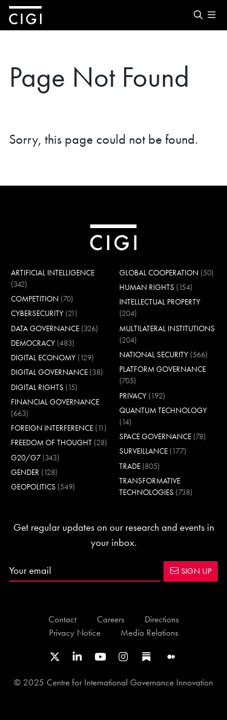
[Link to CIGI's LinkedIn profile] (77, 657)
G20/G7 (26, 458)
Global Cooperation (159, 272)
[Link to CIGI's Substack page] (146, 657)
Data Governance (45, 328)
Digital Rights (37, 387)
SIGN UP (190, 570)
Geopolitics (33, 487)
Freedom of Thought (51, 442)
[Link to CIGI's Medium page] (171, 657)
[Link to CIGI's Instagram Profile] (123, 657)
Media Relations (149, 632)
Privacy (132, 396)
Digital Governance (49, 372)
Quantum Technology (163, 410)
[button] (198, 15)
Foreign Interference (52, 428)
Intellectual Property (159, 302)
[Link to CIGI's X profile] (55, 657)
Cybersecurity (37, 313)
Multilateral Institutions (167, 328)
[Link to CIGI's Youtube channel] (100, 657)
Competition (35, 299)
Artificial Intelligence (52, 272)
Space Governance (155, 436)
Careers (110, 619)
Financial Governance (55, 402)
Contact (62, 619)
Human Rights (146, 287)
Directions (162, 619)
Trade (129, 466)
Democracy (33, 343)
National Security (153, 354)
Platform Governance (162, 369)
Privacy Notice (74, 632)
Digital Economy (43, 357)
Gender (25, 472)
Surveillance (143, 451)
